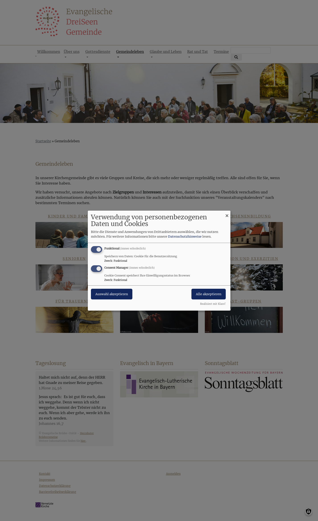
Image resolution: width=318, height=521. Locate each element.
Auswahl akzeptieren (111, 294)
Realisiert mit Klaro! (213, 303)
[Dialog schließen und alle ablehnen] (227, 213)
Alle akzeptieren (208, 294)
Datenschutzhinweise (185, 237)
